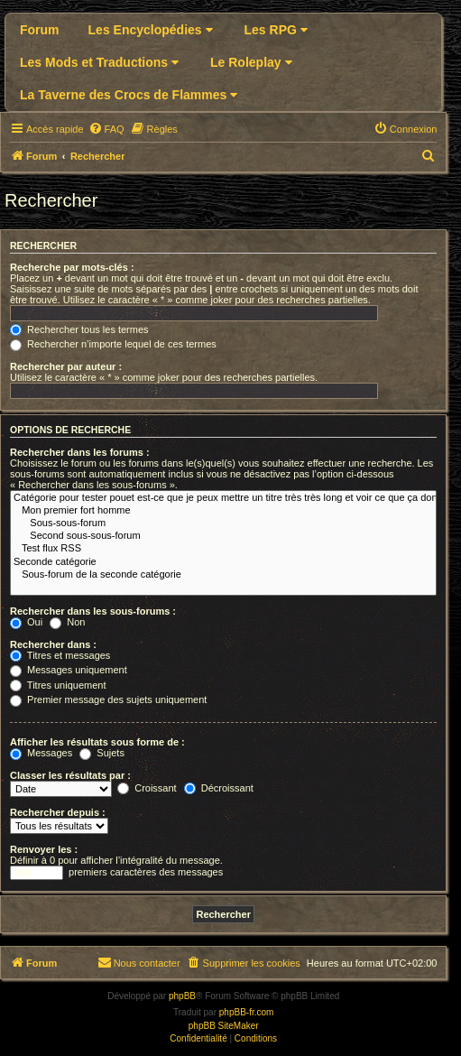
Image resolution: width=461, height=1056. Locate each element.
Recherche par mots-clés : (72, 267)
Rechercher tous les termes (79, 329)
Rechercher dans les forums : (80, 452)
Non (67, 621)
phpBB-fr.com (246, 1012)
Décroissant (219, 788)
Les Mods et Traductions (99, 62)
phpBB (182, 996)
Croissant (147, 788)
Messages (41, 752)
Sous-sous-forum (223, 523)
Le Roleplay (250, 62)
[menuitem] (106, 129)
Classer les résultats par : (70, 775)
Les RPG (276, 30)
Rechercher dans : (53, 644)
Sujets (101, 752)
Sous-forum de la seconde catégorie (223, 575)
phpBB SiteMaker (224, 1026)
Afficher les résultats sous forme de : (97, 741)
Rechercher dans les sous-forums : (93, 611)
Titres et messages (60, 655)
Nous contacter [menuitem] (138, 962)
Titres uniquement (58, 685)
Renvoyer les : (44, 849)
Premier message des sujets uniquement (108, 699)
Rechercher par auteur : (66, 366)
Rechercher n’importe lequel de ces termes (113, 343)
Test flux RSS (223, 548)
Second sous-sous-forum (223, 536)
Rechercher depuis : (58, 812)
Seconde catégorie (223, 562)
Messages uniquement (68, 669)
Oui (26, 621)
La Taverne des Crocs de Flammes (128, 95)
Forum (40, 30)
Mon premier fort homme (223, 511)
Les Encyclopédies (150, 30)
